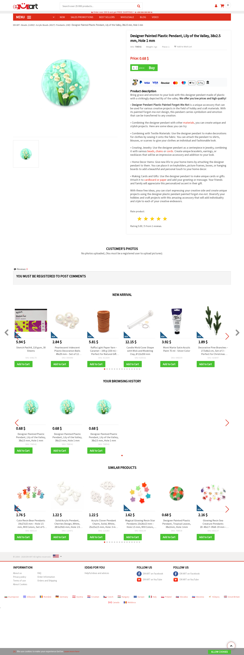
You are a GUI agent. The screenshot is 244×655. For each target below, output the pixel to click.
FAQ (39, 574)
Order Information (46, 578)
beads (150, 150)
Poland (166, 598)
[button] (104, 369)
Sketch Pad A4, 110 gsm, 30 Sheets (31, 348)
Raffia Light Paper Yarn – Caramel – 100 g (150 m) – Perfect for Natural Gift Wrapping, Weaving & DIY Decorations (104, 350)
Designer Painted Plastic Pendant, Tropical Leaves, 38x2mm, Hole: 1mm (176, 525)
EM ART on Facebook (150, 575)
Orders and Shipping (47, 582)
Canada (113, 603)
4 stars (158, 218)
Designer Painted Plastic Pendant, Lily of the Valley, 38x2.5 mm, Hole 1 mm (31, 438)
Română (45, 598)
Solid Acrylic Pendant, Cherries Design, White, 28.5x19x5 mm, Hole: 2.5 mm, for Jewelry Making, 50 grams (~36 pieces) (67, 525)
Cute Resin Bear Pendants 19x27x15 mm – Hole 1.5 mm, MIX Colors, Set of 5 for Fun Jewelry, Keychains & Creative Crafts (30, 525)
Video (155, 17)
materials (188, 122)
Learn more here (72, 651)
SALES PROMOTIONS (82, 17)
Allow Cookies (219, 652)
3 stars (152, 218)
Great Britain (232, 598)
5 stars (165, 218)
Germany (62, 598)
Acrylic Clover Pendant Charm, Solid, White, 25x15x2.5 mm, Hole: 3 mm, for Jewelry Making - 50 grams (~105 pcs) (104, 525)
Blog (143, 17)
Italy (153, 598)
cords (170, 150)
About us (17, 574)
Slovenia (198, 598)
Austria (77, 598)
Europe (139, 598)
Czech (108, 598)
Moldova (130, 603)
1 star (139, 218)
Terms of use (19, 582)
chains (159, 150)
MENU (23, 17)
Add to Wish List (183, 47)
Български (11, 598)
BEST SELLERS (107, 17)
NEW (62, 17)
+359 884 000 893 (143, 12)
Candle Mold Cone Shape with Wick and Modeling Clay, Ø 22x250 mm (140, 350)
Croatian (93, 598)
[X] (14, 651)
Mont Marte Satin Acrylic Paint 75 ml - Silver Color (176, 348)
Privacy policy (19, 578)
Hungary (123, 598)
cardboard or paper (155, 179)
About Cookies (20, 585)
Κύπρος (214, 598)
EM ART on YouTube (149, 581)
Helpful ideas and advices (96, 574)
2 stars (146, 218)
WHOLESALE (127, 17)
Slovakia (182, 598)
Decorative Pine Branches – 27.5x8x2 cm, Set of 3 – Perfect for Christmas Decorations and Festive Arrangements (213, 350)
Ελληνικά (29, 598)
